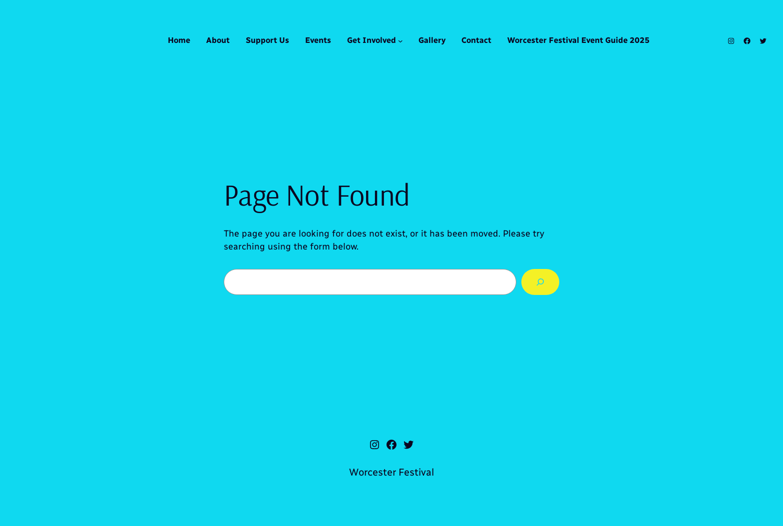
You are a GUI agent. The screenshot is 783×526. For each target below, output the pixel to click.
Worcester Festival (391, 472)
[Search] (540, 282)
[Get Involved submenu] (400, 40)
